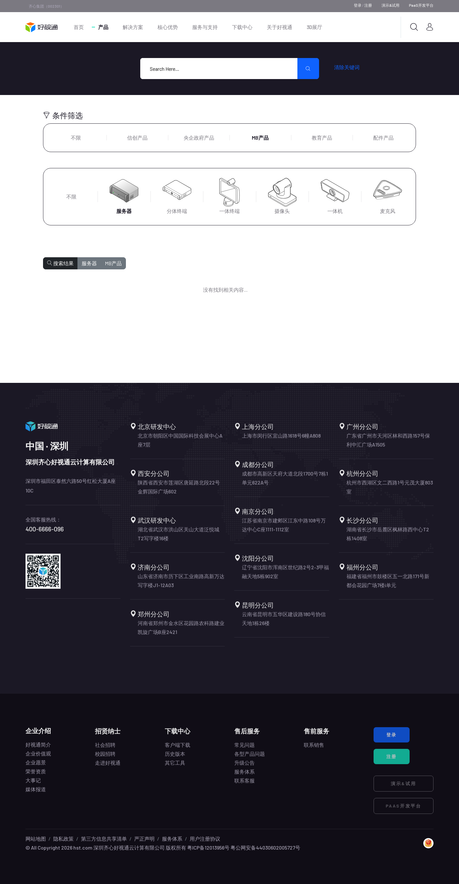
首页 (79, 27)
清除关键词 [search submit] (347, 67)
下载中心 (242, 27)
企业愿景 (36, 767)
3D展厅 (314, 27)
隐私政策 (63, 839)
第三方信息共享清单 (104, 839)
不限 (76, 138)
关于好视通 (279, 27)
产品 (103, 27)
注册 (368, 5)
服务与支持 (205, 27)
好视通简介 (38, 750)
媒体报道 (36, 794)
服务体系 (172, 839)
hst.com (82, 847)
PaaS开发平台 (421, 5)
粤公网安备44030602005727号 (265, 847)
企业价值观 (38, 759)
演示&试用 (390, 5)
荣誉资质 (36, 776)
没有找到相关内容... (225, 290)
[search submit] (308, 68)
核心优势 (167, 27)
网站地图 (36, 839)
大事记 (33, 785)
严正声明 (144, 839)
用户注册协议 (205, 839)
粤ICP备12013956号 (208, 847)
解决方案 (133, 27)
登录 (357, 5)
